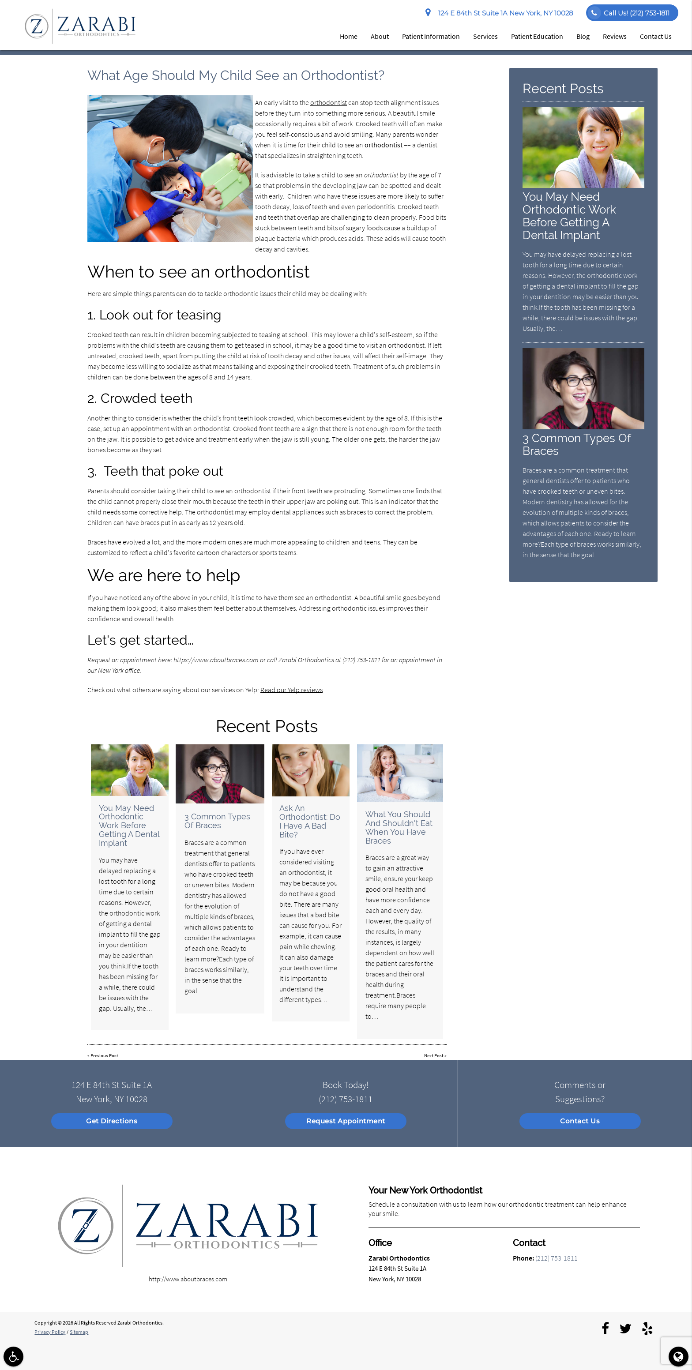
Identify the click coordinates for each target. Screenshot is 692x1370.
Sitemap (79, 1332)
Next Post (434, 1055)
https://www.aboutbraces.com (216, 659)
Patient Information (431, 36)
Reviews (615, 36)
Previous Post (104, 1055)
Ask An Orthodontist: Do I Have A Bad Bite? (309, 821)
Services (485, 36)
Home (348, 36)
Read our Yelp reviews (291, 689)
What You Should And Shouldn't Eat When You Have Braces (398, 827)
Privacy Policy (49, 1332)
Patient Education (537, 36)
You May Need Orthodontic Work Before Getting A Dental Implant (129, 825)
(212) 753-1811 (361, 659)
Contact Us (656, 36)
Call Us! (628, 12)
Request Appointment (345, 1121)
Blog (583, 36)
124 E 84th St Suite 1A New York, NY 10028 (499, 13)
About (380, 36)
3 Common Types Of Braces (217, 821)
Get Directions (111, 1121)
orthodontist (328, 102)
